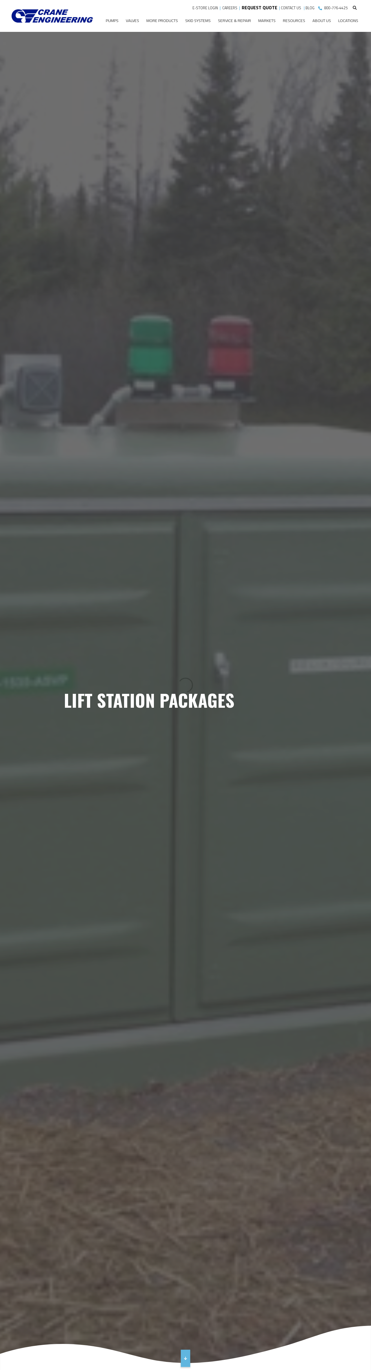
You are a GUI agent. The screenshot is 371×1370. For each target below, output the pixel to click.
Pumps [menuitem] (112, 20)
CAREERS (229, 8)
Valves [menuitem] (132, 20)
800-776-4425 (336, 8)
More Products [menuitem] (162, 20)
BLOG (309, 8)
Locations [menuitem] (348, 20)
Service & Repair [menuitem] (234, 20)
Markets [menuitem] (267, 20)
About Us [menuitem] (321, 20)
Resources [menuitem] (294, 20)
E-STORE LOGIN (205, 8)
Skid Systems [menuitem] (198, 20)
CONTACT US (291, 8)
